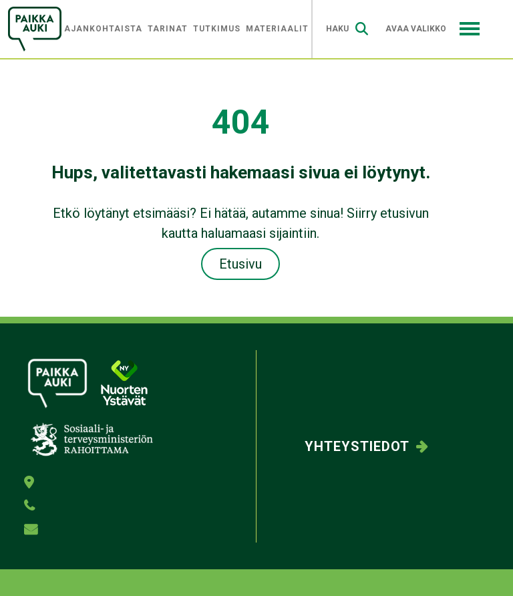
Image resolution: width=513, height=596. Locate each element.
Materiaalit (277, 28)
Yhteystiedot (357, 446)
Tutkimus (216, 28)
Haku (347, 29)
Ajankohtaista (103, 28)
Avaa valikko (432, 28)
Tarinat (168, 28)
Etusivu (240, 264)
